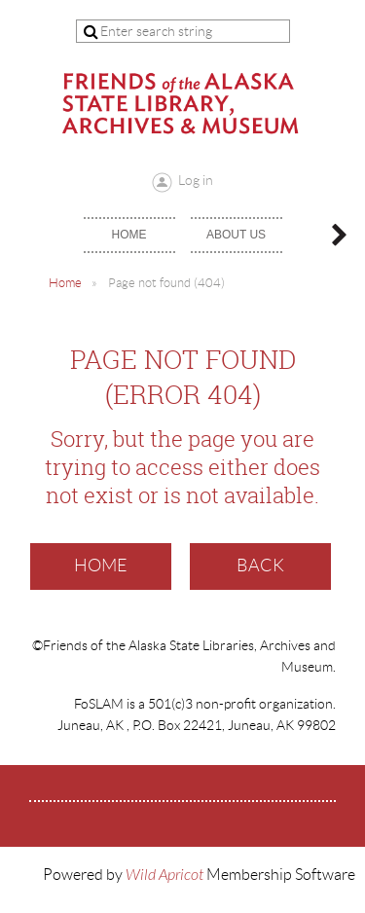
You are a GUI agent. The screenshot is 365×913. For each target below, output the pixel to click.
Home (65, 282)
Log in (195, 180)
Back (260, 565)
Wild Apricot (164, 875)
